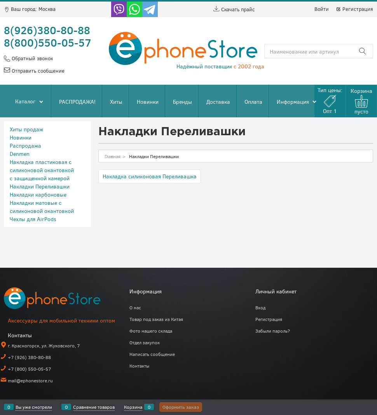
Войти (321, 8)
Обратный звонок (31, 58)
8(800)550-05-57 (47, 42)
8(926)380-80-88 (47, 30)
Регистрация (354, 8)
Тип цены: (330, 100)
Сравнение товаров (94, 407)
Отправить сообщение (37, 70)
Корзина (133, 407)
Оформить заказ (180, 407)
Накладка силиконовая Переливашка (150, 176)
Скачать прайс (234, 9)
